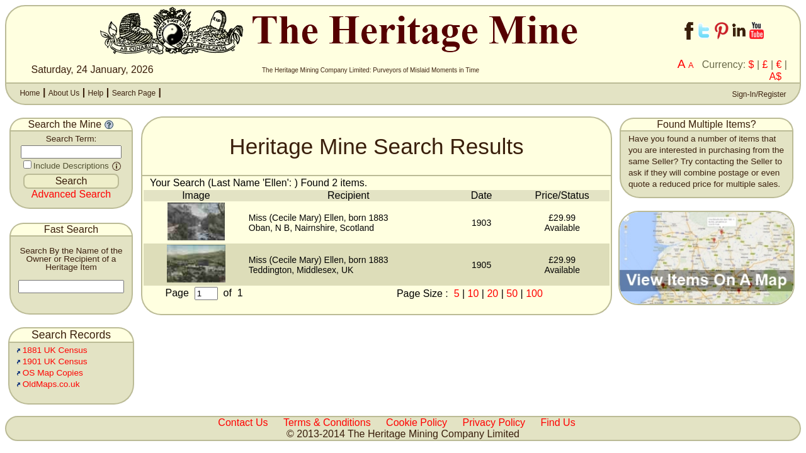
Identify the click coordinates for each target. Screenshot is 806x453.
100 (534, 293)
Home (30, 93)
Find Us (558, 422)
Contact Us (243, 422)
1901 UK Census (55, 361)
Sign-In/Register (758, 94)
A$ (775, 76)
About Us (63, 93)
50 (512, 293)
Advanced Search (71, 194)
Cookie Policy (416, 422)
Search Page (134, 93)
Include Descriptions (71, 166)
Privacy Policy (494, 422)
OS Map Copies (53, 373)
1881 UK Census (55, 350)
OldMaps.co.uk (51, 384)
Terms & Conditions (327, 422)
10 (473, 293)
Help (96, 93)
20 (492, 293)
